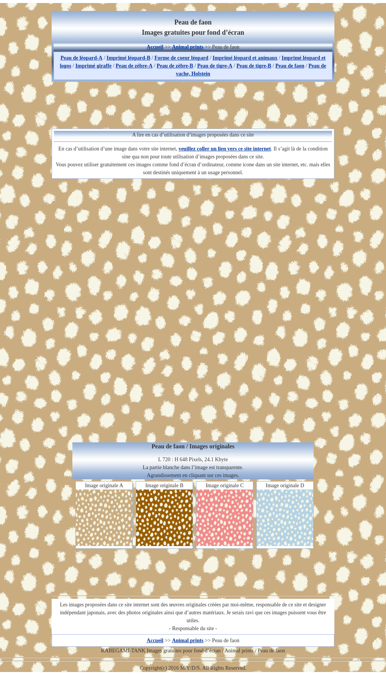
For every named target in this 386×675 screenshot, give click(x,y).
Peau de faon (289, 66)
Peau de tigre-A (214, 66)
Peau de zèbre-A (134, 66)
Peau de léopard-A (81, 58)
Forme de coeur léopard (181, 58)
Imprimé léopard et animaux (245, 58)
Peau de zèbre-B (174, 66)
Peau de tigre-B (253, 66)
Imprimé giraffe (93, 66)
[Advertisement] (193, 104)
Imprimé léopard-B (128, 58)
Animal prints (188, 47)
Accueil (155, 47)
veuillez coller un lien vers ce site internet (225, 149)
